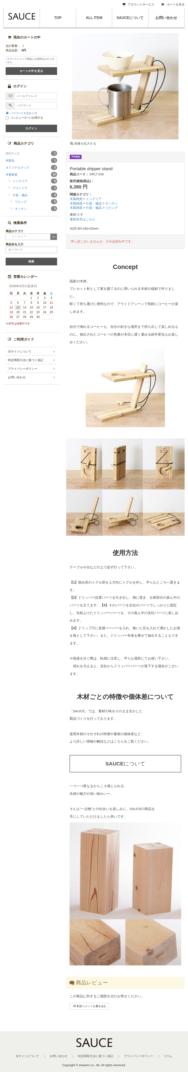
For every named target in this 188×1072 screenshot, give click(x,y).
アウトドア (35, 188)
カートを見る (173, 4)
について (125, 764)
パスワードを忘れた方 (21, 113)
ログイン (31, 128)
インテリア (94, 199)
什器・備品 (94, 203)
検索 (31, 261)
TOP (58, 18)
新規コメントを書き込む (89, 1006)
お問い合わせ (166, 18)
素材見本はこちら (82, 219)
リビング (111, 208)
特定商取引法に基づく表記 (25, 360)
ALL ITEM (94, 18)
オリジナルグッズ (31, 167)
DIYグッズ (31, 153)
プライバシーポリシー (22, 368)
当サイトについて (19, 351)
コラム (168, 1056)
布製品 (31, 160)
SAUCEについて (130, 18)
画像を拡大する (83, 143)
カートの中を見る (31, 71)
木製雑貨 (76, 199)
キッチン (111, 203)
